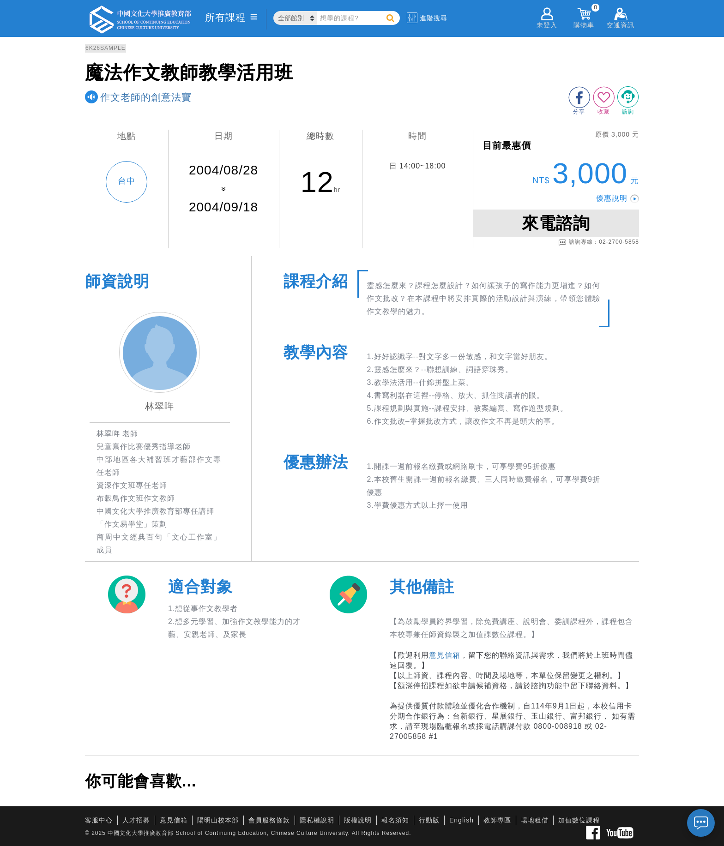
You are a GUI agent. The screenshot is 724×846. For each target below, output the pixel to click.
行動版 (429, 820)
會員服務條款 (269, 820)
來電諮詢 (556, 223)
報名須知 (395, 820)
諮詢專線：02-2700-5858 (598, 242)
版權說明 (358, 820)
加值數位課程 (579, 820)
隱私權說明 (317, 820)
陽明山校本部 (218, 820)
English (461, 820)
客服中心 (99, 820)
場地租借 (535, 820)
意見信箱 (444, 655)
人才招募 (136, 820)
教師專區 (497, 820)
